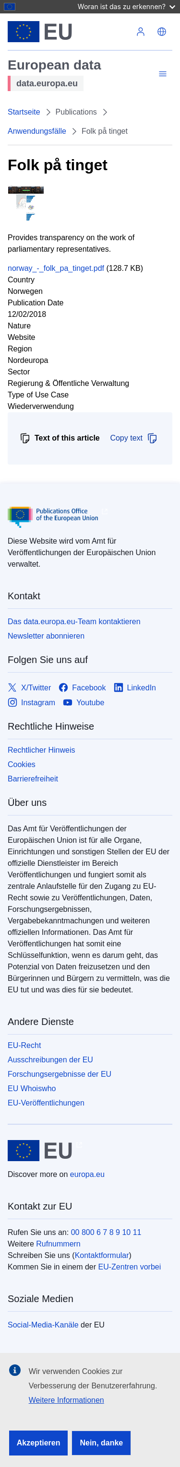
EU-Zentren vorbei (129, 1267)
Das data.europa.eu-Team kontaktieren (74, 621)
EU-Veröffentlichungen (46, 1103)
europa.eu (87, 1174)
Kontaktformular (102, 1255)
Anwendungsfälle (37, 131)
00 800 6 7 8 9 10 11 (106, 1232)
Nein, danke (101, 1443)
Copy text (134, 438)
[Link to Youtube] (83, 702)
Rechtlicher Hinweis (41, 750)
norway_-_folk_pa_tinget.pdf (56, 268)
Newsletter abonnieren (46, 636)
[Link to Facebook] (82, 687)
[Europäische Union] (69, 31)
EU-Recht (24, 1045)
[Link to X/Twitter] (29, 687)
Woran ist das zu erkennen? (126, 6)
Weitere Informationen (66, 1400)
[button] (161, 31)
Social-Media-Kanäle (43, 1325)
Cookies (22, 764)
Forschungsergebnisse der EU (59, 1074)
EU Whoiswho (32, 1088)
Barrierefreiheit (33, 779)
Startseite (24, 112)
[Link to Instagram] (31, 702)
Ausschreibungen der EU (50, 1060)
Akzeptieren (38, 1443)
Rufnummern (58, 1244)
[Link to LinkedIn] (135, 687)
